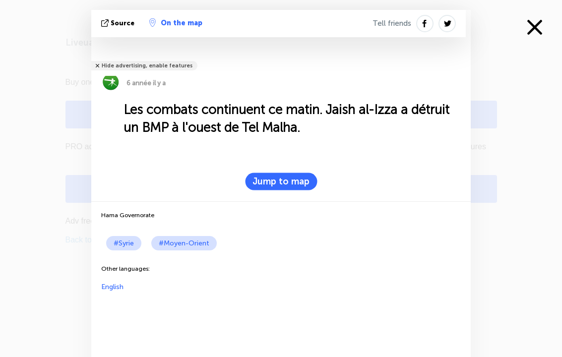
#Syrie (124, 243)
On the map (175, 22)
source (118, 23)
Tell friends (392, 23)
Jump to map (281, 181)
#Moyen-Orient (184, 243)
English (112, 287)
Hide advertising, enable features (147, 65)
